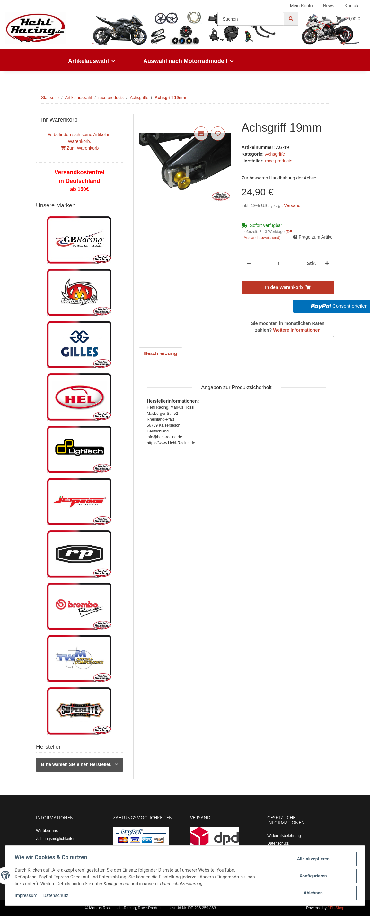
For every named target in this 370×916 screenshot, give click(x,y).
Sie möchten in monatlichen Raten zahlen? (288, 327)
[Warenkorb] (348, 19)
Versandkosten (48, 846)
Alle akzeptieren (312, 859)
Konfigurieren (312, 876)
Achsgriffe (275, 154)
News (328, 5)
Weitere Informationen (297, 330)
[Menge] (279, 263)
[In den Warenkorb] (144, 117)
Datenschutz (278, 843)
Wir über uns (47, 830)
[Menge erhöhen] (327, 263)
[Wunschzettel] (324, 19)
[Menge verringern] (248, 263)
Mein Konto (301, 5)
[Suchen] (250, 19)
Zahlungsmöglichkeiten (55, 838)
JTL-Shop (336, 908)
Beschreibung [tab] (160, 353)
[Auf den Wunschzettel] (218, 133)
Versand (292, 205)
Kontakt (352, 5)
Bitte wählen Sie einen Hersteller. (76, 764)
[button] (310, 19)
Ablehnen (312, 893)
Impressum (27, 896)
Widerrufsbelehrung (284, 835)
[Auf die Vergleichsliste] (201, 133)
